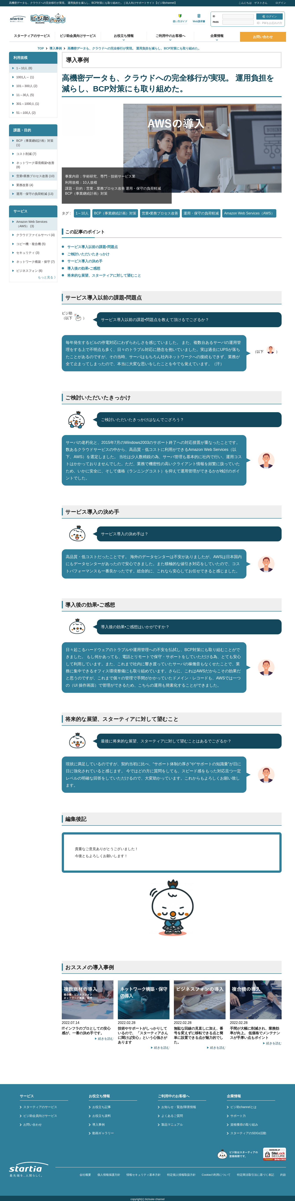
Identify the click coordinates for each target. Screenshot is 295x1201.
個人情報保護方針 (108, 1174)
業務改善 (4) (24, 185)
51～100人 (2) (26, 112)
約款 (283, 1174)
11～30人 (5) (25, 95)
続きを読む (105, 1038)
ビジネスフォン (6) (29, 270)
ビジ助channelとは (243, 1107)
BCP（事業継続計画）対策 (115, 213)
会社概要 (85, 1174)
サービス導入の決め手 (84, 261)
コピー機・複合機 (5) (31, 244)
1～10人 (82, 213)
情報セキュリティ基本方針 (143, 1174)
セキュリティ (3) (27, 252)
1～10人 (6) (24, 68)
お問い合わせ (263, 37)
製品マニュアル (172, 1124)
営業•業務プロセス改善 (160, 213)
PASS (216, 22)
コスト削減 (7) (26, 154)
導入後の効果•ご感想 (83, 268)
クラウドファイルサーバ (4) (35, 235)
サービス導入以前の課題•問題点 (92, 247)
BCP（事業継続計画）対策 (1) (34, 143)
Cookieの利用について (216, 1174)
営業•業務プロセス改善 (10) (35, 176)
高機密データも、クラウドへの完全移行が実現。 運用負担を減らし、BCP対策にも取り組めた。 (134, 48)
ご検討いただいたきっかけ (88, 254)
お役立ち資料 (101, 1116)
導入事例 (55, 48)
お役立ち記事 (101, 1107)
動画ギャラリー (103, 1133)
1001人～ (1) (25, 77)
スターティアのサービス (32, 36)
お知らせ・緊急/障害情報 (178, 1107)
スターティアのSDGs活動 (248, 1133)
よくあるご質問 (172, 1116)
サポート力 (238, 1116)
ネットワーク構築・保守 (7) (35, 261)
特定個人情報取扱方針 (181, 1174)
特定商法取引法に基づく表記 (255, 1174)
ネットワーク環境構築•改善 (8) (35, 165)
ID (214, 16)
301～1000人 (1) (27, 103)
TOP (41, 48)
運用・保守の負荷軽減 (201, 213)
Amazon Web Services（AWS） (249, 213)
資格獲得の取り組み (244, 1124)
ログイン (280, 3)
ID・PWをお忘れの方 (269, 23)
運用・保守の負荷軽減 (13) (34, 194)
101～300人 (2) (26, 86)
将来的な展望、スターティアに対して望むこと (104, 275)
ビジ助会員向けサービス (78, 36)
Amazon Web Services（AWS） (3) (31, 224)
